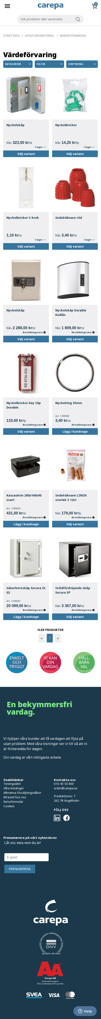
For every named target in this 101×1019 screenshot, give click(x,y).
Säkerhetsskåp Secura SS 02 (25, 590)
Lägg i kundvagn (75, 431)
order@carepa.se (65, 788)
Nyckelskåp (15, 125)
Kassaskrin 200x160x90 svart (23, 497)
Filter (50, 64)
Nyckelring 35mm (68, 403)
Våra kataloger (13, 788)
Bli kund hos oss (14, 797)
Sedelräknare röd (68, 218)
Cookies (9, 806)
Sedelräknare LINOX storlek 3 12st (71, 497)
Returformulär (13, 802)
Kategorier (18, 64)
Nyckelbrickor (66, 125)
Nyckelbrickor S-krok (22, 218)
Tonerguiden (12, 784)
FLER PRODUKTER (50, 630)
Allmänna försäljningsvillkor (22, 793)
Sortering (82, 64)
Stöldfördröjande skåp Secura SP (72, 590)
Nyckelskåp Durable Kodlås (70, 312)
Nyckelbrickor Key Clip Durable (23, 405)
